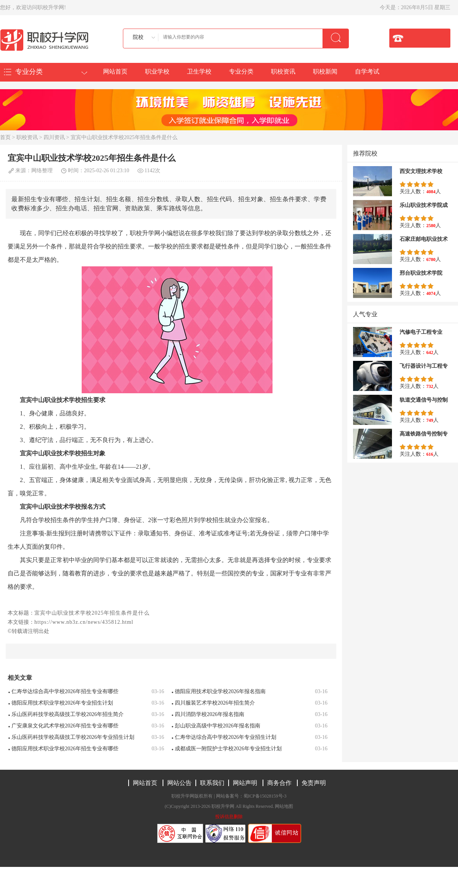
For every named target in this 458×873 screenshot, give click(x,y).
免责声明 (314, 783)
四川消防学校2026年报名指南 (209, 714)
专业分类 (241, 71)
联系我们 (212, 783)
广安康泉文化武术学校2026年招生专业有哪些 (64, 726)
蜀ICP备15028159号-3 (265, 796)
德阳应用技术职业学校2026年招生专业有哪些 (64, 748)
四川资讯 (54, 137)
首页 (5, 137)
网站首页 (115, 71)
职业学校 (157, 71)
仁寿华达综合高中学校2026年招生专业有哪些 (64, 691)
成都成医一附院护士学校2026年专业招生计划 (228, 748)
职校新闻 (325, 71)
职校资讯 (283, 71)
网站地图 (284, 806)
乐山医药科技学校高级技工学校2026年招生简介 (67, 714)
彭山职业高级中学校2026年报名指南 (217, 726)
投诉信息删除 (229, 816)
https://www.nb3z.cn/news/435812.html (83, 622)
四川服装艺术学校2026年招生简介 (215, 703)
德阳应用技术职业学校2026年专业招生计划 (62, 703)
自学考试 (367, 71)
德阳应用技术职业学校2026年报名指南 (220, 691)
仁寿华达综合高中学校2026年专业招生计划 (225, 737)
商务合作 (279, 783)
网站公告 (179, 783)
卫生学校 (199, 71)
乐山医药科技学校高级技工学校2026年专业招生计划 (72, 737)
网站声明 (245, 783)
